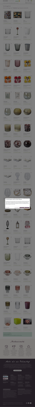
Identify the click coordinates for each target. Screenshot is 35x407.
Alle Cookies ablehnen (22, 207)
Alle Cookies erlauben (27, 207)
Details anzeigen (7, 207)
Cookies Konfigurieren (17, 207)
